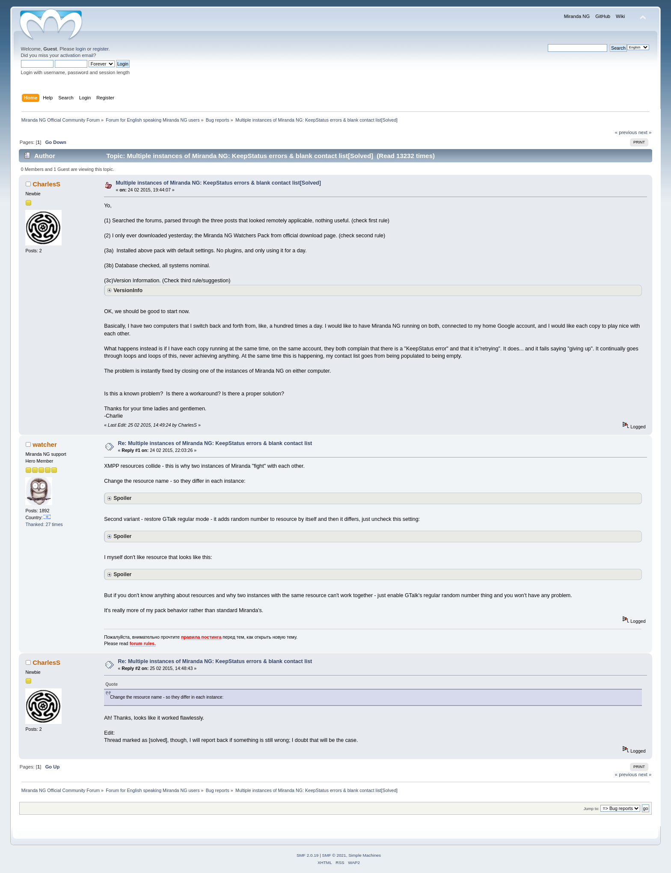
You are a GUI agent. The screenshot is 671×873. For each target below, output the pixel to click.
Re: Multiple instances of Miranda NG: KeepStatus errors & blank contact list (215, 443)
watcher (45, 444)
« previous (626, 132)
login (81, 48)
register (101, 48)
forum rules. (143, 643)
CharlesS (46, 184)
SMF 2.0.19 (308, 855)
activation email (76, 55)
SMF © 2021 (334, 855)
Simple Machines (364, 855)
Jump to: (592, 808)
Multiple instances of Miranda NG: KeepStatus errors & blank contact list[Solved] (218, 183)
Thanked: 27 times (43, 524)
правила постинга (201, 637)
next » (645, 132)
